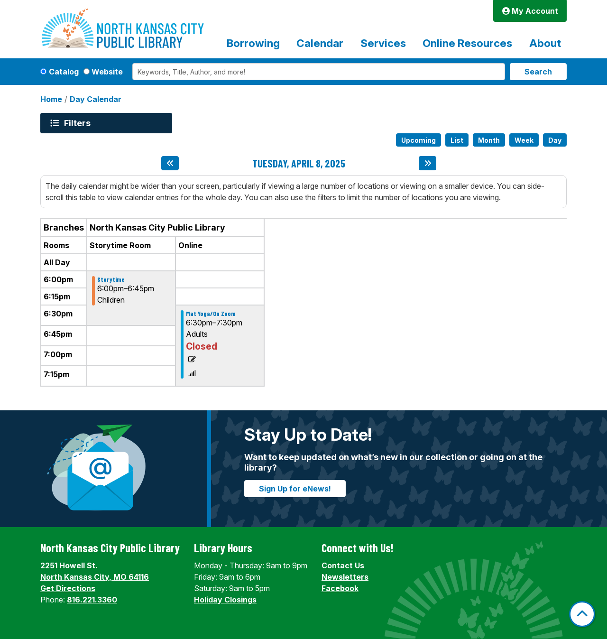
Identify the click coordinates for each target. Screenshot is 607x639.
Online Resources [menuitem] (467, 43)
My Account (530, 11)
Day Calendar (95, 99)
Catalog (64, 71)
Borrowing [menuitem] (253, 43)
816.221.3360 (92, 599)
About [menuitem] (545, 43)
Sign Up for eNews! (295, 488)
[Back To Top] (582, 614)
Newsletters (345, 577)
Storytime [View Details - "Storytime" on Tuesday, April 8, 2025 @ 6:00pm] (111, 279)
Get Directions (67, 588)
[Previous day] (170, 163)
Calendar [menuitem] (319, 43)
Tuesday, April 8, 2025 (298, 163)
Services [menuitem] (383, 43)
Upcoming (418, 140)
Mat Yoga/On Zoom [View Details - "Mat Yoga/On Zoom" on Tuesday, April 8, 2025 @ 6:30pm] (211, 313)
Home (51, 99)
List (457, 140)
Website (107, 71)
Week (524, 140)
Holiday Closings (225, 599)
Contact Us (343, 565)
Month (489, 140)
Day (554, 140)
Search (538, 71)
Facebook (340, 588)
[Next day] (427, 163)
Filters (78, 123)
